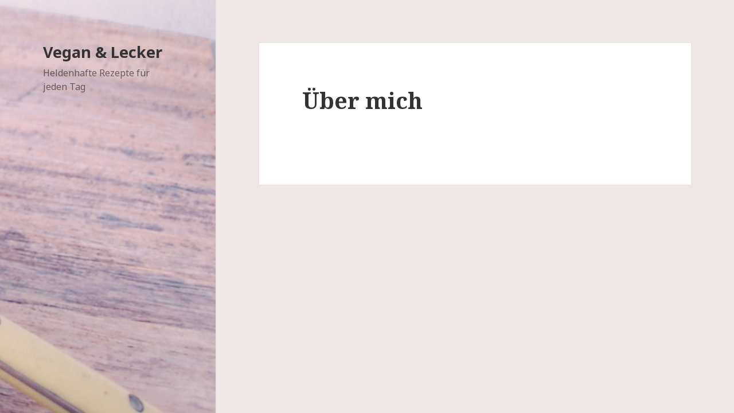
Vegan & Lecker (102, 52)
